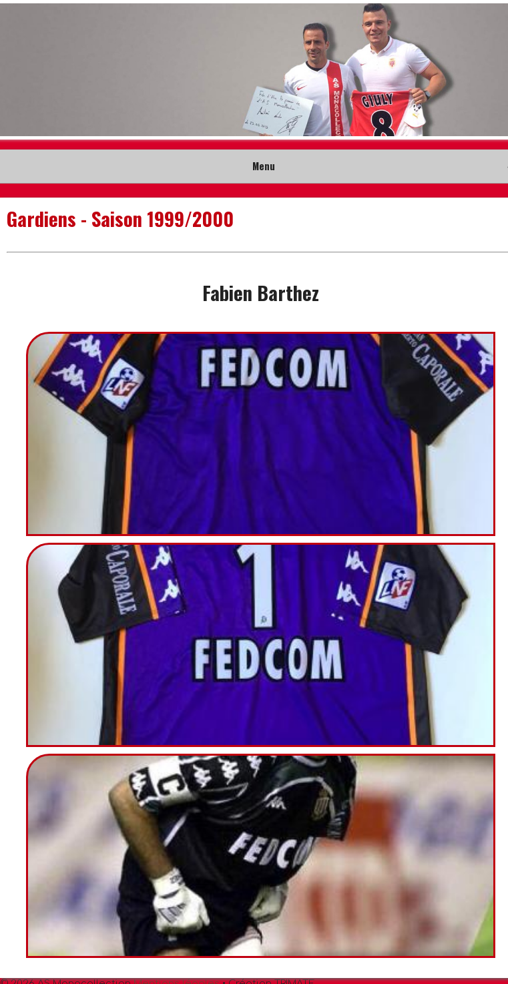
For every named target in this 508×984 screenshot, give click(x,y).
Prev (17, 70)
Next (490, 70)
